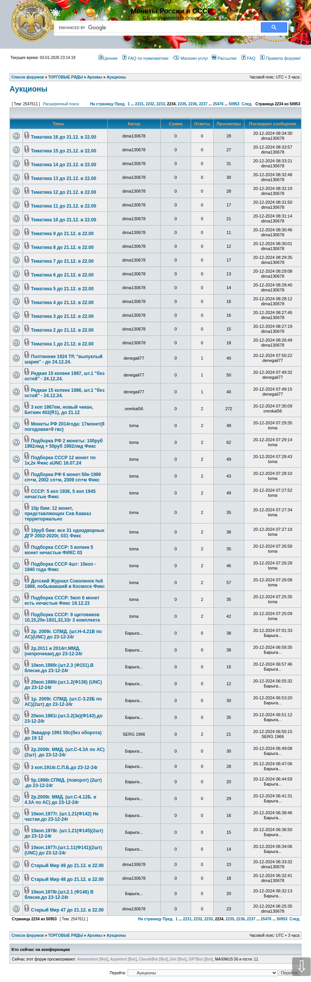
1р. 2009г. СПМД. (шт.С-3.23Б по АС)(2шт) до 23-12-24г (63, 701)
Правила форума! (280, 58)
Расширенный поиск (61, 104)
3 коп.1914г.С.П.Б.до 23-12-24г (64, 767)
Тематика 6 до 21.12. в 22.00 (62, 275)
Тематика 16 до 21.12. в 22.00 (63, 137)
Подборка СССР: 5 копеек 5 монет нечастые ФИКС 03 (59, 550)
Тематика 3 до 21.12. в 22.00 (62, 316)
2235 (182, 104)
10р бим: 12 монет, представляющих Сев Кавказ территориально (58, 514)
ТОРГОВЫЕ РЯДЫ (65, 935)
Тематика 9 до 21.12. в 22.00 (62, 233)
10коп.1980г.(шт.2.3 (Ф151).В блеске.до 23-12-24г (59, 668)
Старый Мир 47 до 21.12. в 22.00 (67, 910)
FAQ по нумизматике (145, 58)
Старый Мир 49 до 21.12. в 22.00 (67, 865)
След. (247, 104)
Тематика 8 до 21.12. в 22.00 (62, 247)
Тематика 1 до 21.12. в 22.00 (62, 344)
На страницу (102, 104)
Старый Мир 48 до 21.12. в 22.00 (67, 879)
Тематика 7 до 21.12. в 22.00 (62, 261)
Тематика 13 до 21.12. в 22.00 (63, 178)
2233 (160, 104)
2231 (139, 104)
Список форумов (27, 935)
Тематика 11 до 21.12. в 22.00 (63, 206)
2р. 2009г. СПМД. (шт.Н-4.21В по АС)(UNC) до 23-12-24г (63, 634)
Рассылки (224, 58)
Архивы (94, 935)
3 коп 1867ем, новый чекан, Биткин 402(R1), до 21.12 (59, 409)
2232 (150, 104)
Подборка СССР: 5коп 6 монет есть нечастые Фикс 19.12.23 (62, 600)
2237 (203, 104)
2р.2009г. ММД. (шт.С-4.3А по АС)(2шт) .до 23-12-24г (65, 752)
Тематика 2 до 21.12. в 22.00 (62, 330)
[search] (153, 27)
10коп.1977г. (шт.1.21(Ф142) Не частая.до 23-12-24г (62, 816)
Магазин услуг (190, 58)
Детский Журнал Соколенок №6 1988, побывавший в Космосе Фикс (65, 583)
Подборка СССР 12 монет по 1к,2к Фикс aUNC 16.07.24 (60, 460)
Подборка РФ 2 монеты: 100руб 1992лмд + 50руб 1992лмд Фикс (64, 443)
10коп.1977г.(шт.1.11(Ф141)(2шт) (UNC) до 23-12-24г (63, 850)
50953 (234, 104)
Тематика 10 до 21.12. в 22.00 (63, 220)
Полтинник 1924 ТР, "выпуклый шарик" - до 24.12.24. (64, 359)
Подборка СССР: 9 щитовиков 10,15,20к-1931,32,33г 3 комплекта (62, 617)
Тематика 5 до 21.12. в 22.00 (62, 288)
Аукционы (28, 89)
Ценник (107, 58)
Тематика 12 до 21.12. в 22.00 (63, 192)
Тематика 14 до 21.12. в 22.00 (63, 164)
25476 (218, 104)
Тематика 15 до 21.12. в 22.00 (63, 151)
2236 (192, 104)
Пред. (120, 104)
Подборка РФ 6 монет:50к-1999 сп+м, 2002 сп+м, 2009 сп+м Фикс (63, 477)
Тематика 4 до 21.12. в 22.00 (62, 302)
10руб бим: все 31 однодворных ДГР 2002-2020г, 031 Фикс (65, 533)
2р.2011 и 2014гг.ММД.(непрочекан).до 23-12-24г (54, 651)
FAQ (248, 58)
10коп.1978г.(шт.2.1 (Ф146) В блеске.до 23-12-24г (59, 894)
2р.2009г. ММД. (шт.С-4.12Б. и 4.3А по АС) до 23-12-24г (60, 799)
